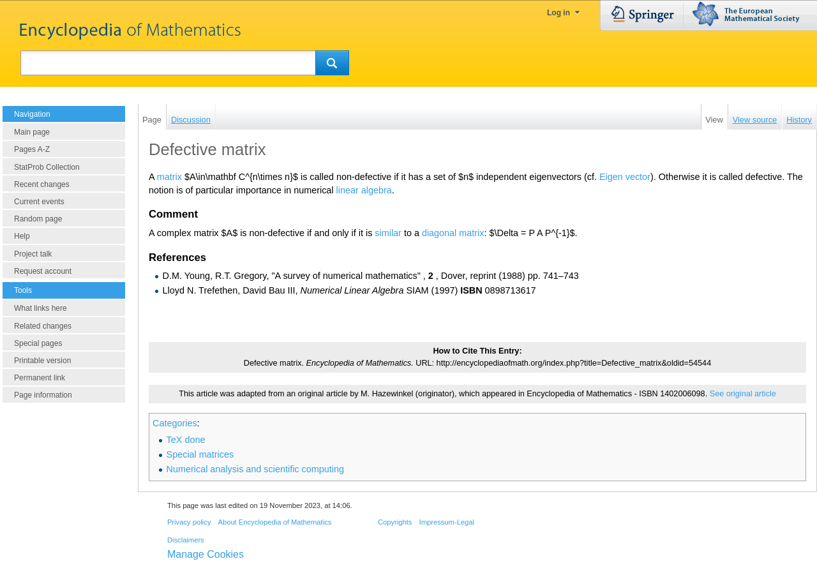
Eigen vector (624, 177)
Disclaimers (185, 540)
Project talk (33, 254)
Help (22, 236)
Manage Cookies (205, 554)
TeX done (186, 440)
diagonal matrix (453, 233)
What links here (40, 308)
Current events (39, 201)
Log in (558, 12)
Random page (38, 218)
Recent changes (42, 184)
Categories (175, 423)
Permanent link (39, 377)
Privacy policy (189, 522)
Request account (42, 271)
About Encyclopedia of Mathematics (274, 522)
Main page (32, 132)
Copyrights (395, 522)
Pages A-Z (32, 149)
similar (388, 233)
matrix (169, 177)
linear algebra (364, 190)
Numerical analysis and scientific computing (255, 469)
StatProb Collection (47, 167)
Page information (43, 395)
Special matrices (200, 454)
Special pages (38, 343)
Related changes (42, 326)
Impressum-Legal (446, 522)
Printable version (42, 360)
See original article (743, 393)
